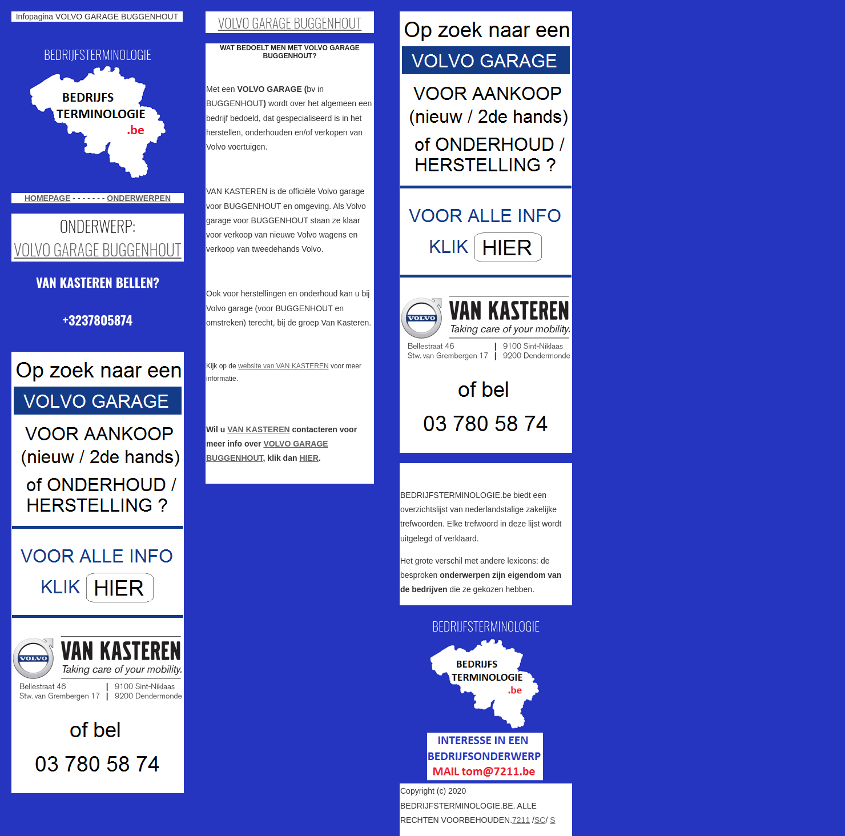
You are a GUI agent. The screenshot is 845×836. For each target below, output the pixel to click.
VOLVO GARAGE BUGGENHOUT (97, 249)
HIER (308, 458)
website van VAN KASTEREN (283, 366)
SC (539, 820)
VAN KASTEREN (258, 429)
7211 (521, 820)
